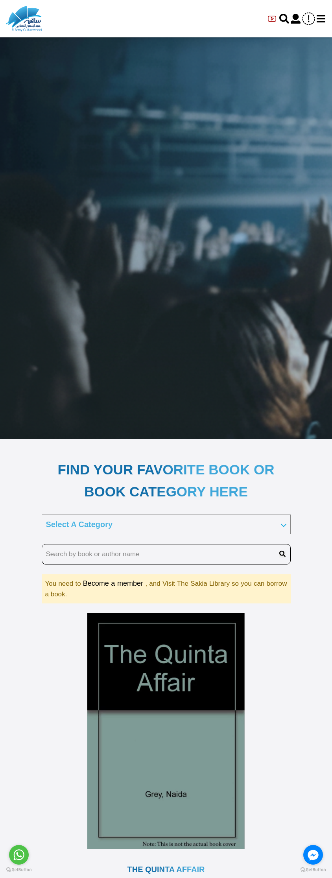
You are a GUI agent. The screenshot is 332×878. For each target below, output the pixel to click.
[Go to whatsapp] (19, 855)
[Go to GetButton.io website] (18, 869)
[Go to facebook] (313, 855)
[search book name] (166, 554)
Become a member (114, 583)
